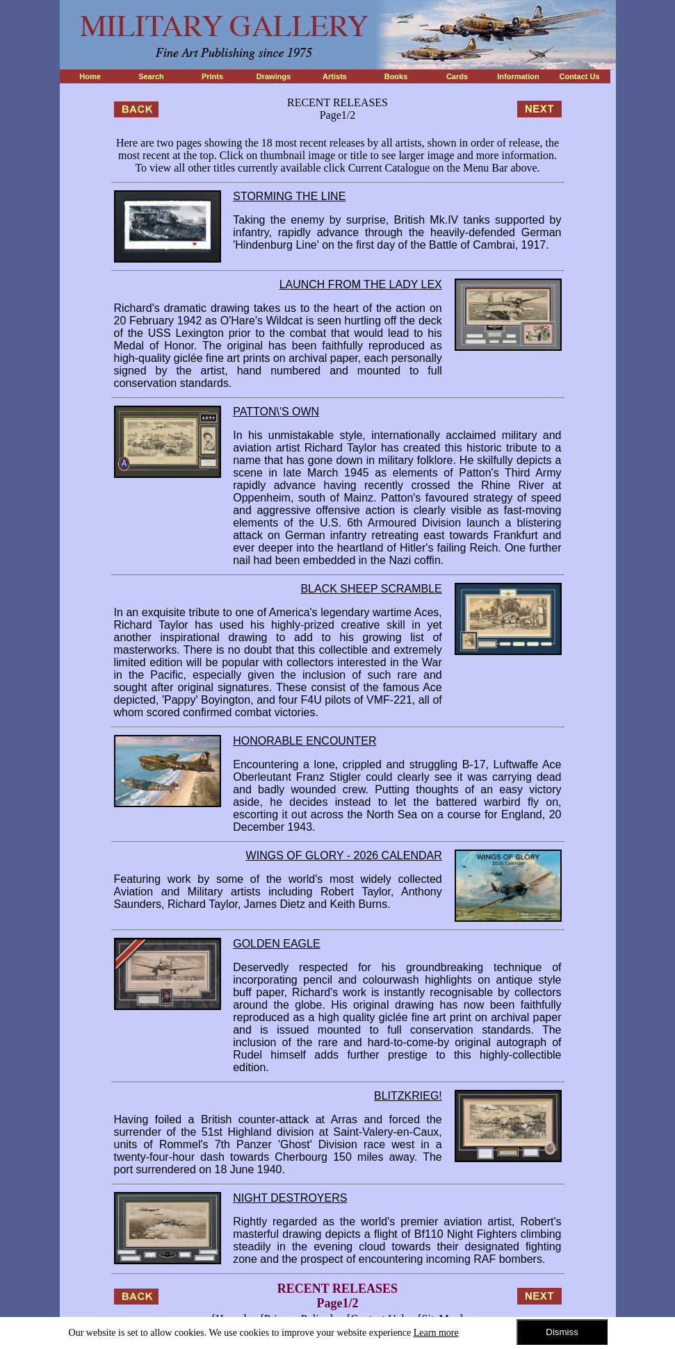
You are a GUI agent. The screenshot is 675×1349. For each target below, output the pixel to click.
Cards (457, 76)
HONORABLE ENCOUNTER (304, 741)
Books (396, 76)
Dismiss (562, 1332)
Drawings (274, 76)
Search (151, 76)
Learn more (436, 1332)
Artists (335, 76)
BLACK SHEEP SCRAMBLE (370, 589)
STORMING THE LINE (289, 196)
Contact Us (579, 76)
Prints (212, 76)
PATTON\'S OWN (276, 411)
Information (518, 76)
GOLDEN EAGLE (276, 944)
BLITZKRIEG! (408, 1096)
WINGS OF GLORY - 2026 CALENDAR (344, 855)
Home (90, 76)
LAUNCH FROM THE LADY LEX (360, 284)
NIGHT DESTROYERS (290, 1198)
